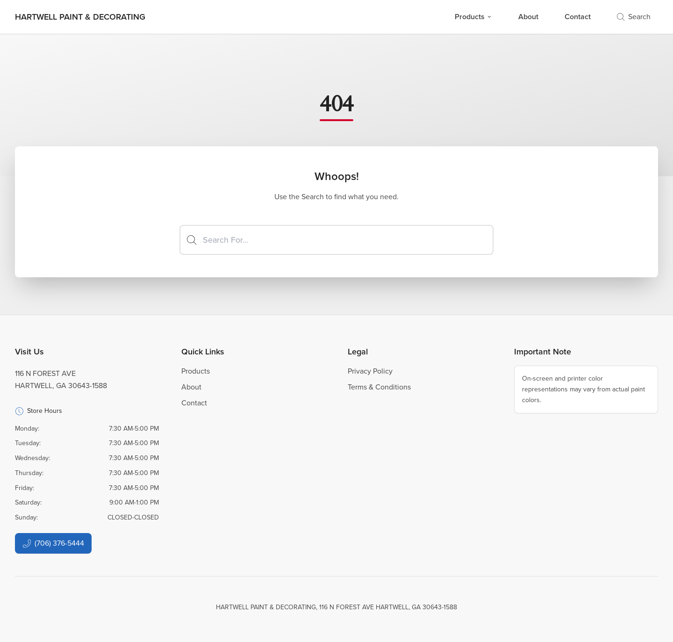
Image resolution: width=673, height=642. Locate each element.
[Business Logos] (80, 16)
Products (473, 16)
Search (634, 16)
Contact (578, 16)
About (528, 16)
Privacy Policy (370, 371)
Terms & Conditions (379, 387)
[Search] (336, 240)
